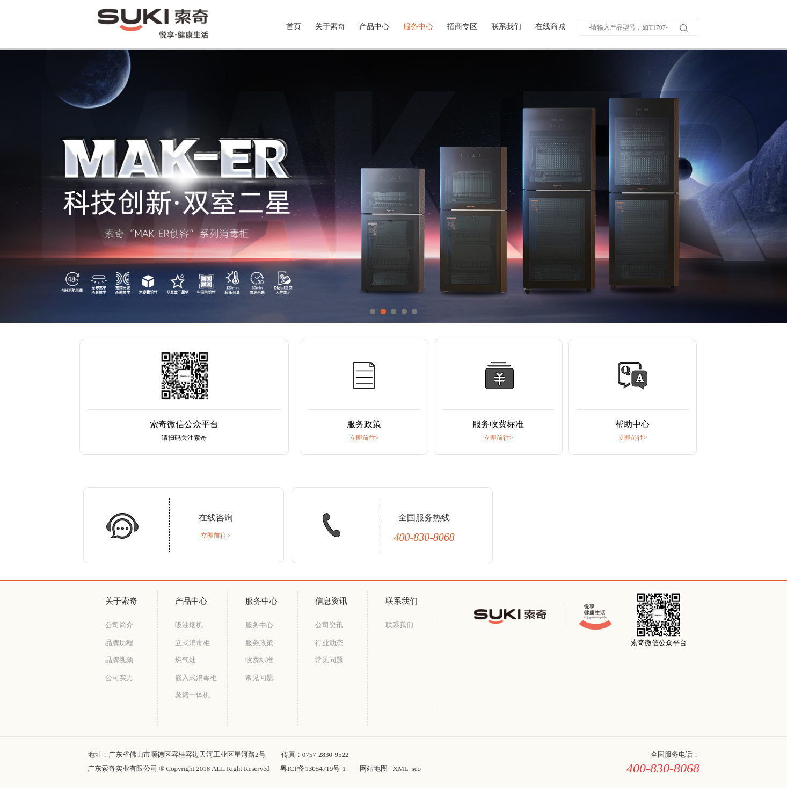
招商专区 (462, 27)
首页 (293, 27)
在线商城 (550, 27)
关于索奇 (330, 27)
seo (416, 768)
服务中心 (418, 27)
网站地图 (374, 768)
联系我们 (506, 27)
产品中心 (374, 27)
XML (400, 768)
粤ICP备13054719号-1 (313, 768)
